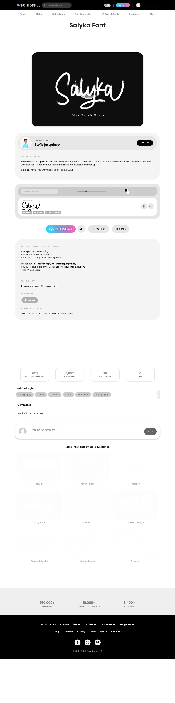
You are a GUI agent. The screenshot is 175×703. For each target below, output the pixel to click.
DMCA (103, 631)
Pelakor (135, 483)
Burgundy (39, 522)
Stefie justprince (47, 144)
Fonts (23, 14)
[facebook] (77, 642)
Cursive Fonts (107, 624)
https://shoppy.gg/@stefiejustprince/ (55, 263)
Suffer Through (135, 522)
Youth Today (87, 483)
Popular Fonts (48, 624)
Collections (58, 14)
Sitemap (115, 631)
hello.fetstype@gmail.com (70, 266)
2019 (34, 373)
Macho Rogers (87, 561)
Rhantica (87, 522)
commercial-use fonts (89, 606)
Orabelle (135, 561)
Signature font (45, 161)
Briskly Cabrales (39, 561)
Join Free (151, 5)
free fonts (47, 606)
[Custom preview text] (39, 191)
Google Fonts (126, 624)
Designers (134, 14)
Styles (39, 14)
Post (150, 431)
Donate (29, 300)
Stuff (152, 14)
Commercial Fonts (70, 624)
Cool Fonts (90, 624)
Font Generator (83, 14)
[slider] (86, 191)
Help (57, 631)
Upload (123, 5)
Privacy (81, 631)
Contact (145, 143)
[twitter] (88, 642)
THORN (39, 483)
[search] (57, 5)
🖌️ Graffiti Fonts (110, 14)
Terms (92, 631)
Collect (98, 229)
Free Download (60, 229)
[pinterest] (98, 642)
